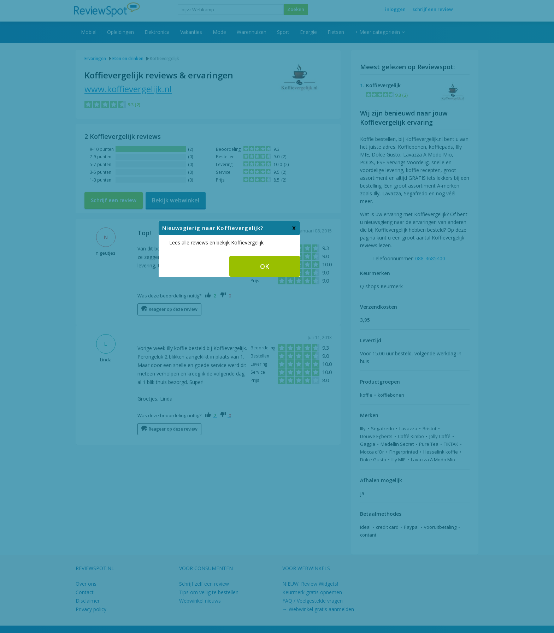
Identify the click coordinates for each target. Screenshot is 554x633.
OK (312, 318)
